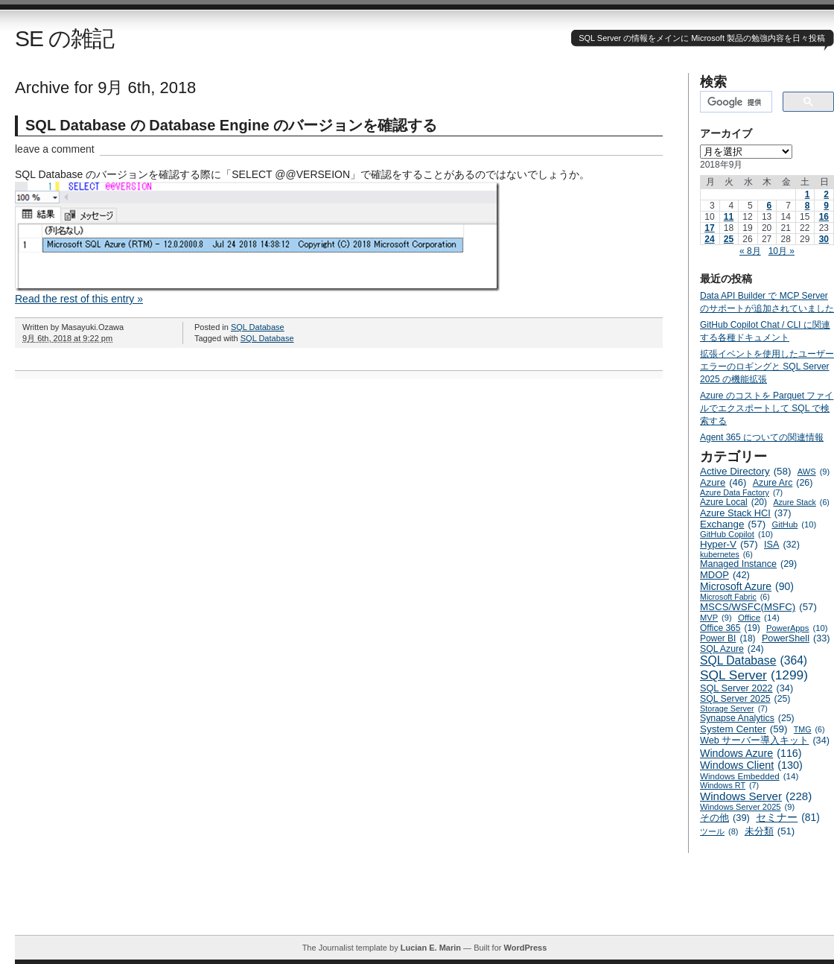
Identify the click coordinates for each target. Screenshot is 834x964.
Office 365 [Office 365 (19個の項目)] (730, 628)
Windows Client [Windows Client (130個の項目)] (751, 765)
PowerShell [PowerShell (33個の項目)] (796, 638)
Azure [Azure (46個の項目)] (723, 482)
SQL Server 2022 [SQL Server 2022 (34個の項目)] (746, 688)
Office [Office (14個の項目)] (759, 617)
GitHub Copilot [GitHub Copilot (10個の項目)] (736, 534)
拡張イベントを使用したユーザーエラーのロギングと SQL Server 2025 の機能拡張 (767, 366)
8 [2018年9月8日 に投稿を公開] (807, 205)
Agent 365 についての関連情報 (762, 437)
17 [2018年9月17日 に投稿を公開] (709, 228)
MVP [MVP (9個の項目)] (716, 617)
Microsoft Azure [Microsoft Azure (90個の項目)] (747, 586)
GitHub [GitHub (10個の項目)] (793, 524)
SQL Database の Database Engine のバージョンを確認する (231, 125)
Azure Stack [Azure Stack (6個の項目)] (801, 502)
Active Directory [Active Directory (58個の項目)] (745, 471)
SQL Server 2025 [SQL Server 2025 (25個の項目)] (745, 699)
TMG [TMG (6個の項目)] (809, 729)
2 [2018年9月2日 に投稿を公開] (826, 194)
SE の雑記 (64, 38)
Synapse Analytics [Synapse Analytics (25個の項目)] (747, 718)
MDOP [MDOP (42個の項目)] (725, 574)
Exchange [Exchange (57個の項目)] (732, 524)
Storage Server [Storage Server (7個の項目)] (734, 708)
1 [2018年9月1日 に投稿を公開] (807, 194)
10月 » (781, 251)
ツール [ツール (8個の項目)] (719, 831)
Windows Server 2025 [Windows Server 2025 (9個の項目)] (747, 806)
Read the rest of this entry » (79, 299)
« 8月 (750, 251)
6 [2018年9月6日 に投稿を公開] (769, 205)
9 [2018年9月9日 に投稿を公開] (826, 205)
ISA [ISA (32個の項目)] (782, 544)
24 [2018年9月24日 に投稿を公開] (709, 239)
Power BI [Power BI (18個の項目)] (728, 638)
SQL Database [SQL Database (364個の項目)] (753, 660)
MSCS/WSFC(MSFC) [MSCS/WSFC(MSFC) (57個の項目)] (758, 606)
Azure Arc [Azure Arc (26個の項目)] (783, 483)
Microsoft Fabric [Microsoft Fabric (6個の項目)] (735, 596)
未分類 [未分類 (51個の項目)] (770, 831)
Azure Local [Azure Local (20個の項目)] (733, 502)
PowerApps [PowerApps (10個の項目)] (796, 628)
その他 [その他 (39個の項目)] (725, 817)
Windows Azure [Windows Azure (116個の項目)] (751, 753)
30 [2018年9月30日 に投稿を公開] (824, 239)
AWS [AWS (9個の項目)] (814, 471)
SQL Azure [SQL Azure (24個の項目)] (732, 649)
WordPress (525, 947)
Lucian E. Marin (431, 947)
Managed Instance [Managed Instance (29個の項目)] (748, 564)
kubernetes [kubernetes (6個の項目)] (726, 554)
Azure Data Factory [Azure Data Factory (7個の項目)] (741, 492)
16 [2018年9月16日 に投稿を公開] (824, 217)
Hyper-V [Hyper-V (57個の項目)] (729, 544)
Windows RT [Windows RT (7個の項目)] (729, 785)
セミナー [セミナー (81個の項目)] (788, 817)
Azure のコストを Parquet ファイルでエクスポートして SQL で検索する (766, 408)
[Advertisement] (424, 901)
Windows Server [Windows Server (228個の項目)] (756, 796)
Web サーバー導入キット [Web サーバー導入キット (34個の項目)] (765, 740)
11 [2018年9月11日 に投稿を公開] (728, 217)
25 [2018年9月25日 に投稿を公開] (728, 239)
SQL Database (257, 327)
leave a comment (55, 149)
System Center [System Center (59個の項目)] (744, 729)
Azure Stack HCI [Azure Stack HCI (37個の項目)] (746, 513)
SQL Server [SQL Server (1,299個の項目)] (754, 675)
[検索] (734, 102)
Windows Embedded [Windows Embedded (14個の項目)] (749, 776)
